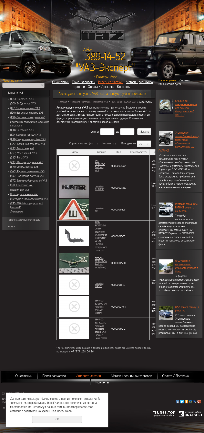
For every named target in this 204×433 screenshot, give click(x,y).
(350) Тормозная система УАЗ (27, 176)
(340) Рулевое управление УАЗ (27, 171)
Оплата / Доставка (101, 87)
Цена (93, 131)
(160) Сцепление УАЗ (21, 130)
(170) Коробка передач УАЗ (25, 134)
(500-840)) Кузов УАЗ (23, 103)
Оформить (185, 80)
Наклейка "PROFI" (99, 285)
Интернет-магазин (110, 82)
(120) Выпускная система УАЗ (26, 112)
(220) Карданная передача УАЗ (27, 144)
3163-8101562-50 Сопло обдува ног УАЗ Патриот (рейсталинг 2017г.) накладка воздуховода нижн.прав (101, 236)
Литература (16, 211)
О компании (60, 82)
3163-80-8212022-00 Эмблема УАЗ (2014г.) (101, 263)
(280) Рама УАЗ (19, 157)
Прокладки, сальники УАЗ (24, 194)
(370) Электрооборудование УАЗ (28, 180)
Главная (63, 102)
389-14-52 (105, 57)
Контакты (123, 87)
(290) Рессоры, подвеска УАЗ (26, 162)
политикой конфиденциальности (44, 411)
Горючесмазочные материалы (24, 219)
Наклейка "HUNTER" (99, 188)
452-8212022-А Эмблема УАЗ (100, 166)
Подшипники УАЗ (19, 190)
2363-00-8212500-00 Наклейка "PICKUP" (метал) (101, 306)
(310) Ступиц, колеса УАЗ (24, 166)
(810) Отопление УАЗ (21, 185)
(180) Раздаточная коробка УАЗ (27, 139)
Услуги (11, 226)
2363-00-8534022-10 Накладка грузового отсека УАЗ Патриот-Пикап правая (101, 328)
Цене (90, 143)
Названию (106, 143)
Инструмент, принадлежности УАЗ (29, 199)
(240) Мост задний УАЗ (23, 153)
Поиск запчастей (83, 82)
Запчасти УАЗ (15, 92)
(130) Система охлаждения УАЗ (27, 117)
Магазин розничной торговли (131, 376)
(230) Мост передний (22, 148)
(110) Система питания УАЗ (25, 108)
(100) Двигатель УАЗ (21, 99)
